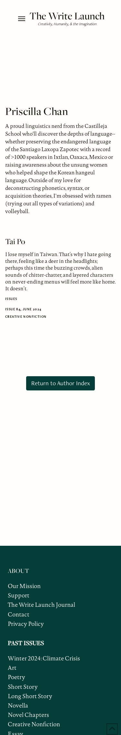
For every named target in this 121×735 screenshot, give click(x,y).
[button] (22, 19)
